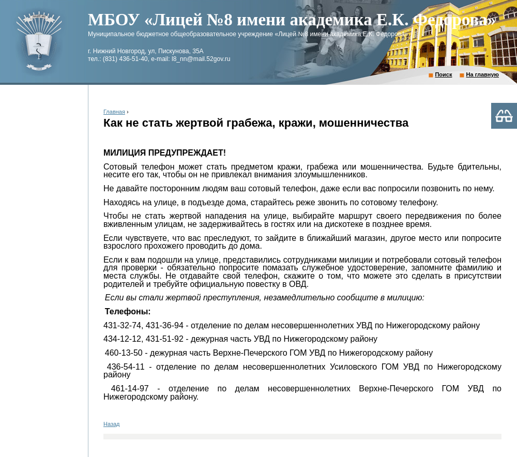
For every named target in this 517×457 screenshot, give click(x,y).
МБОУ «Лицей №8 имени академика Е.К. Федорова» (292, 19)
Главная (114, 112)
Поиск (443, 74)
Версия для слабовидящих (504, 116)
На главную (482, 74)
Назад (111, 424)
